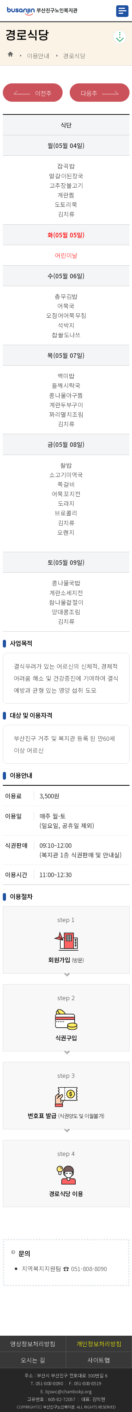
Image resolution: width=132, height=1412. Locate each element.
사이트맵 (98, 1359)
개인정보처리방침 (98, 1343)
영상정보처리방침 (32, 1343)
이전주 (43, 93)
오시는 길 (33, 1359)
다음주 (89, 93)
